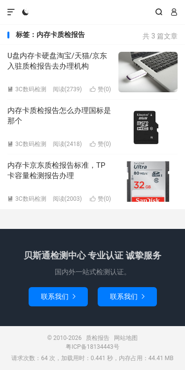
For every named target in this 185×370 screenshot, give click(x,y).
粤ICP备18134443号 (92, 346)
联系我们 (58, 296)
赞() (100, 89)
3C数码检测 (26, 89)
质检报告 (92, 12)
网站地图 (126, 337)
